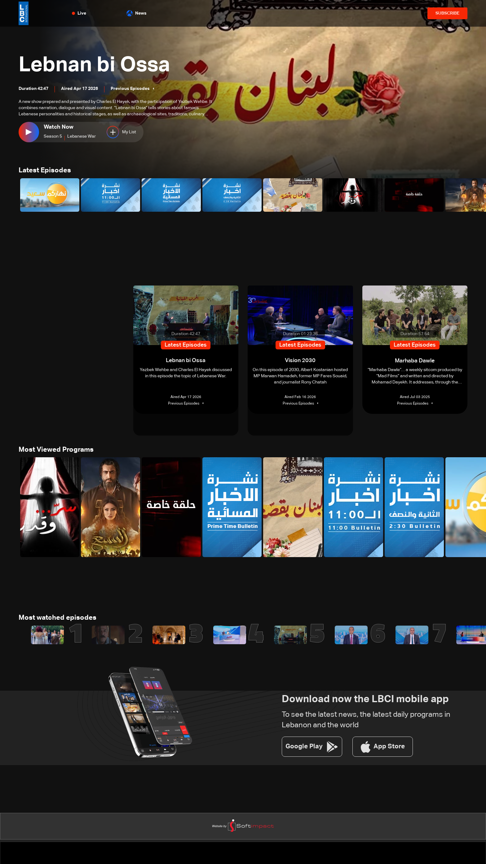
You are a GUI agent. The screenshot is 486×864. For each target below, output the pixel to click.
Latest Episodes (45, 170)
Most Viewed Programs (56, 450)
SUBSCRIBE (447, 13)
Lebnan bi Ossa (98, 65)
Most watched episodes (57, 619)
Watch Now (58, 127)
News (136, 13)
